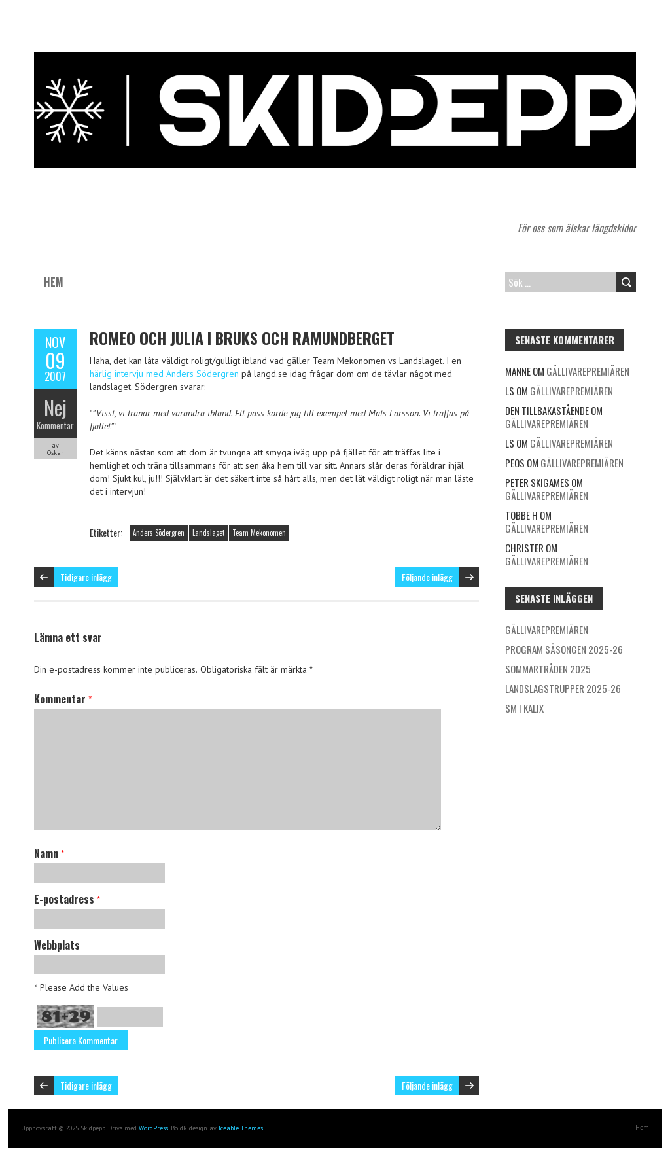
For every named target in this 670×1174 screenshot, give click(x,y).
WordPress (153, 1128)
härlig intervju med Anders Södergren (164, 374)
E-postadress (67, 899)
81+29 (66, 1016)
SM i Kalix (524, 708)
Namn (49, 853)
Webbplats (57, 945)
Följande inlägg (427, 577)
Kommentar (55, 425)
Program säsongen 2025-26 (564, 649)
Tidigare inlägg (86, 577)
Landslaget (208, 532)
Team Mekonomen (259, 532)
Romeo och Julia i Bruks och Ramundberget (242, 337)
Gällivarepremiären (587, 371)
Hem (53, 282)
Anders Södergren (159, 532)
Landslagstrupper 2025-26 (563, 688)
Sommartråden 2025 (548, 669)
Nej (55, 407)
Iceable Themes (241, 1128)
